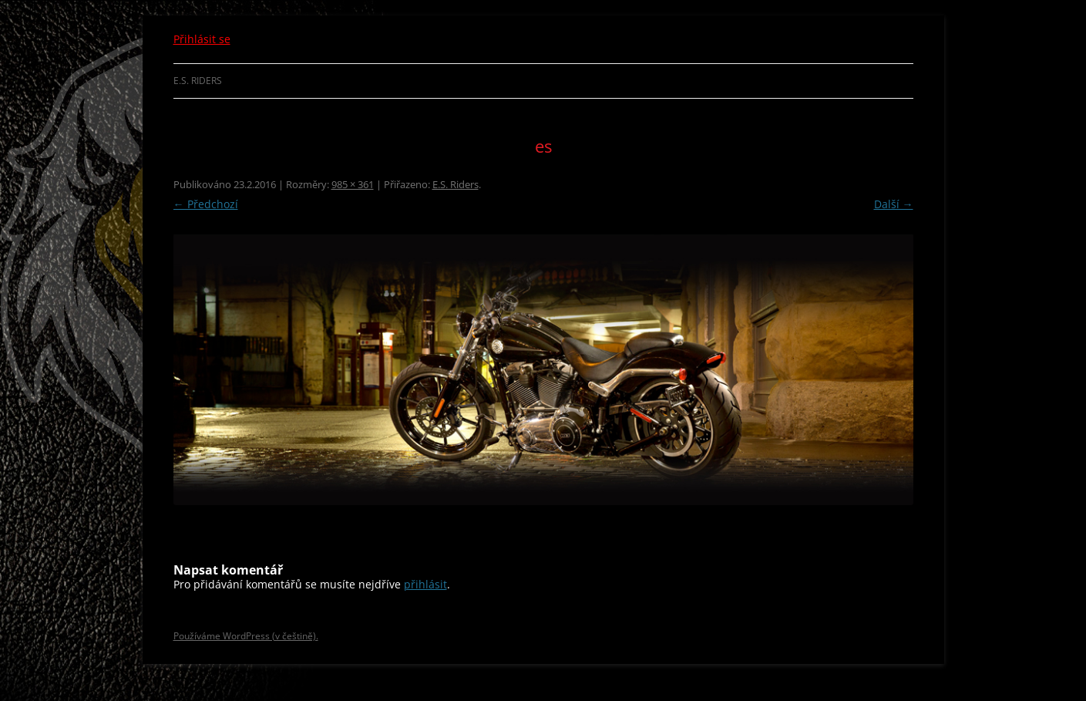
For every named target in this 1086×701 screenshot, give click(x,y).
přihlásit (425, 584)
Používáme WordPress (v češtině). (245, 635)
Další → (893, 204)
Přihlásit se (201, 39)
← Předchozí (205, 204)
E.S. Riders (197, 80)
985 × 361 (352, 184)
